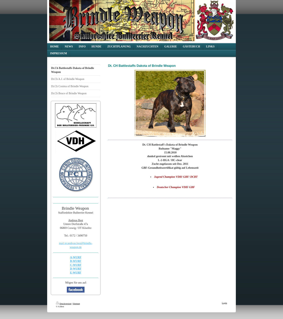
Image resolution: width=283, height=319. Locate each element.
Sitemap (76, 303)
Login (224, 303)
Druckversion (63, 303)
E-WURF (75, 272)
